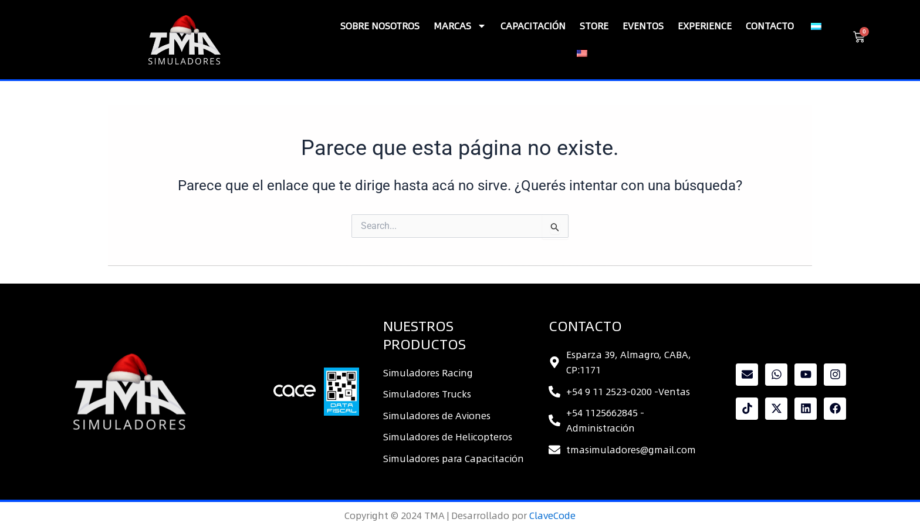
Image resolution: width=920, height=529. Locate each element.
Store (594, 25)
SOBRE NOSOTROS (380, 25)
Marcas (460, 25)
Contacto (770, 25)
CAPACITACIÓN (533, 25)
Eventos (643, 25)
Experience (705, 25)
